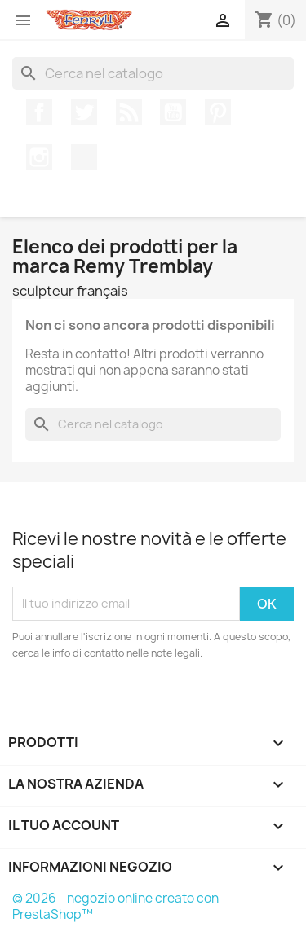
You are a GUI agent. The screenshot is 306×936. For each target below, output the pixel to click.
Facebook (39, 112)
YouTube (173, 112)
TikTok (84, 157)
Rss (129, 112)
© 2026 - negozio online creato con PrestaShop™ (115, 906)
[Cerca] (153, 73)
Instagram (39, 157)
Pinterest (218, 112)
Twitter (84, 112)
